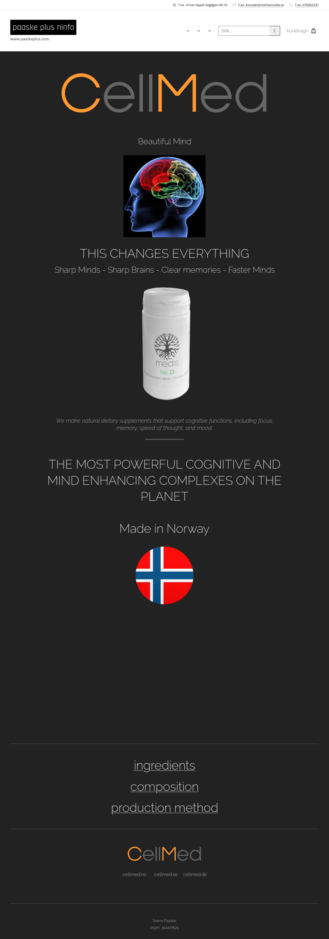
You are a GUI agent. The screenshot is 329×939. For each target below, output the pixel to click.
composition (164, 786)
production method (164, 807)
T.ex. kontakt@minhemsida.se (261, 5)
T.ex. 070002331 (307, 5)
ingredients (164, 765)
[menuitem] (85, 30)
